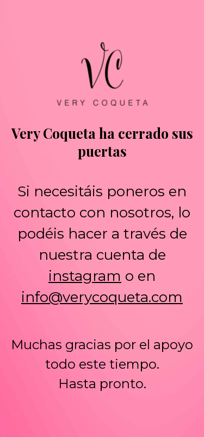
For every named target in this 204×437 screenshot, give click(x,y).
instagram (84, 276)
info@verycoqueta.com (102, 297)
